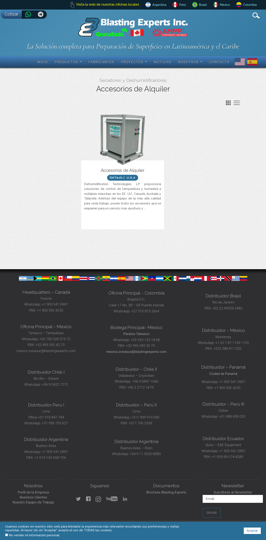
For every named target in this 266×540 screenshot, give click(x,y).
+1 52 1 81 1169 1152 (231, 343)
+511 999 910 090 (144, 417)
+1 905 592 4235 (50, 310)
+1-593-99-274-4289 (227, 457)
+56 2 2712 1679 (140, 387)
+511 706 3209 (140, 423)
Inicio (42, 62)
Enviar (212, 512)
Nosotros (189, 62)
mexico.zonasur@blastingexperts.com (46, 351)
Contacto (219, 62)
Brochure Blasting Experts (166, 492)
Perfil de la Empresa (33, 492)
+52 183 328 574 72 (54, 339)
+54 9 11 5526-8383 (145, 454)
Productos (66, 62)
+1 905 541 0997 (54, 304)
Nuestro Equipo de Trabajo (33, 502)
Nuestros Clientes (33, 497)
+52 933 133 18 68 (145, 340)
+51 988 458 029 (231, 416)
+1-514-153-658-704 (50, 457)
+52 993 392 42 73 (50, 345)
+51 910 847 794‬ (51, 417)
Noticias (162, 62)
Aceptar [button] (252, 530)
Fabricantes (101, 62)
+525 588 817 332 (227, 348)
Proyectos (132, 62)
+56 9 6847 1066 (144, 381)
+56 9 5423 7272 (55, 384)
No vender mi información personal (34, 535)
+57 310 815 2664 (144, 311)
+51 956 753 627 (55, 423)
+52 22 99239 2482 (227, 308)
